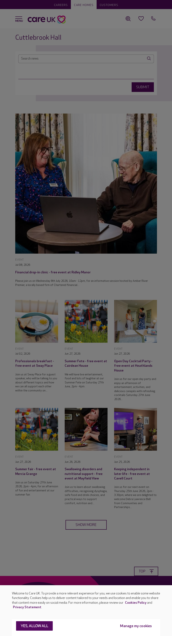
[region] (86, 610)
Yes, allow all (34, 626)
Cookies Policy (135, 603)
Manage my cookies (136, 626)
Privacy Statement (27, 607)
